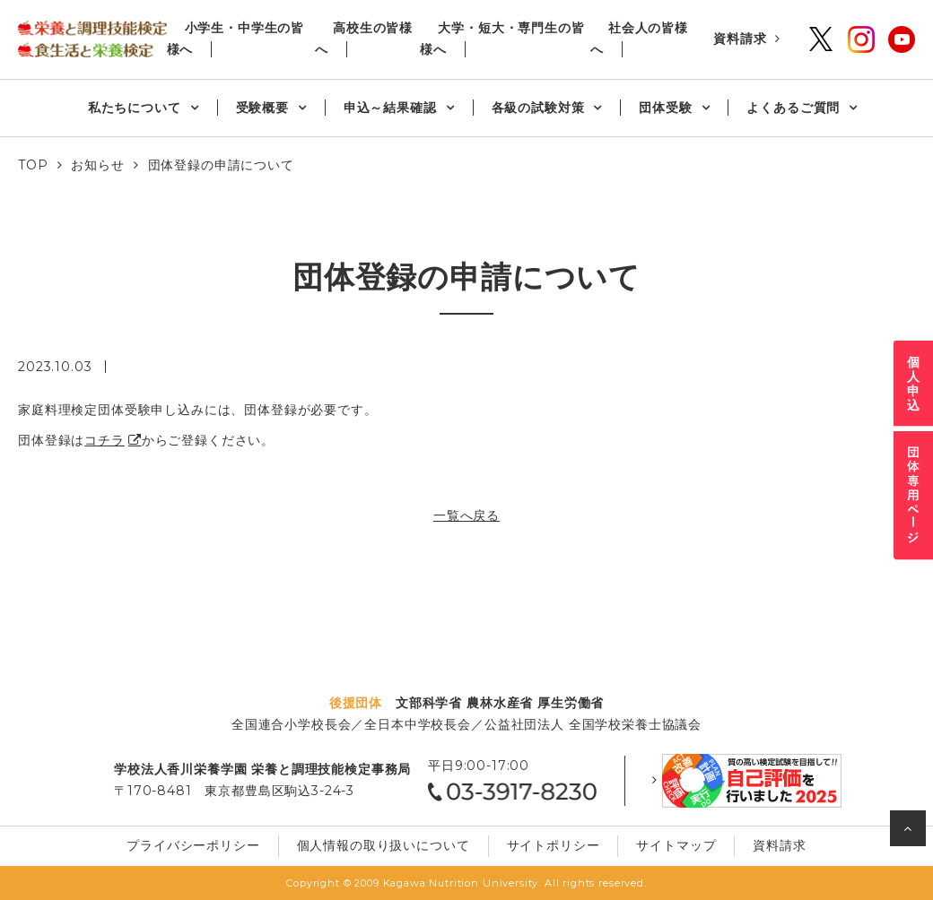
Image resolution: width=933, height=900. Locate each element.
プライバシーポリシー (192, 845)
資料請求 (739, 38)
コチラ (104, 440)
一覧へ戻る (466, 515)
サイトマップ (676, 845)
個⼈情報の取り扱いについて (383, 845)
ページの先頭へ (910, 832)
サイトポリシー (553, 845)
